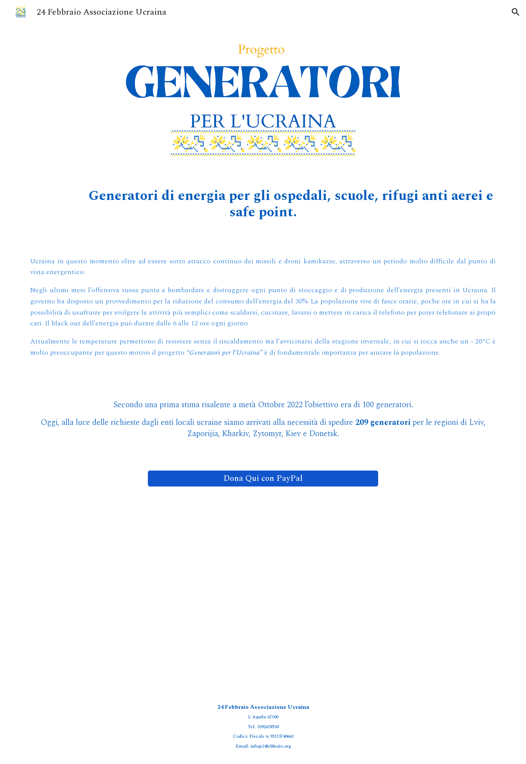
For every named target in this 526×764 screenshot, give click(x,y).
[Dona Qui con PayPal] (263, 478)
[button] (515, 12)
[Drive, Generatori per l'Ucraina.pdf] (263, 592)
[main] (263, 204)
